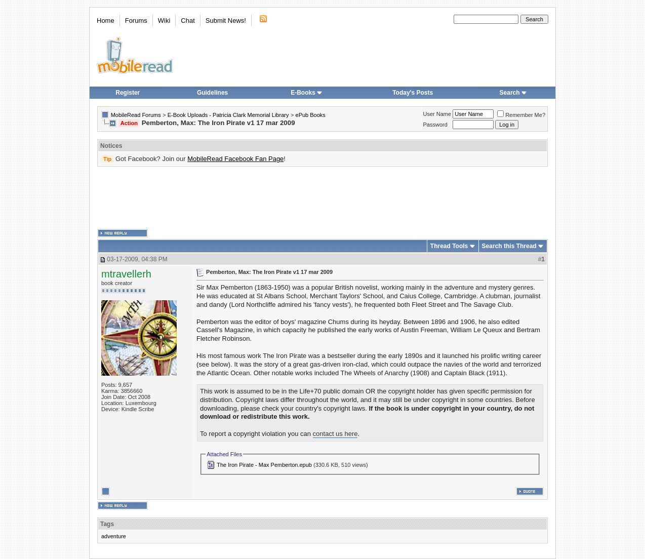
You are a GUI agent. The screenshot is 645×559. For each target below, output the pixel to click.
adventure (113, 536)
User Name (437, 114)
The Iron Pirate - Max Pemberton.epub (264, 465)
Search (513, 92)
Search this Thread (509, 246)
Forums (136, 20)
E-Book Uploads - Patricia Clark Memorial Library (228, 115)
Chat (187, 20)
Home (105, 20)
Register (127, 92)
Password (435, 125)
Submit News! (226, 20)
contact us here (335, 433)
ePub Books (311, 115)
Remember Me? (521, 115)
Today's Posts (412, 92)
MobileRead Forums (136, 115)
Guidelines (212, 92)
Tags (107, 524)
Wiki (164, 20)
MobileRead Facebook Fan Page (235, 159)
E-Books (306, 92)
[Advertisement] (322, 198)
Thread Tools (449, 246)
